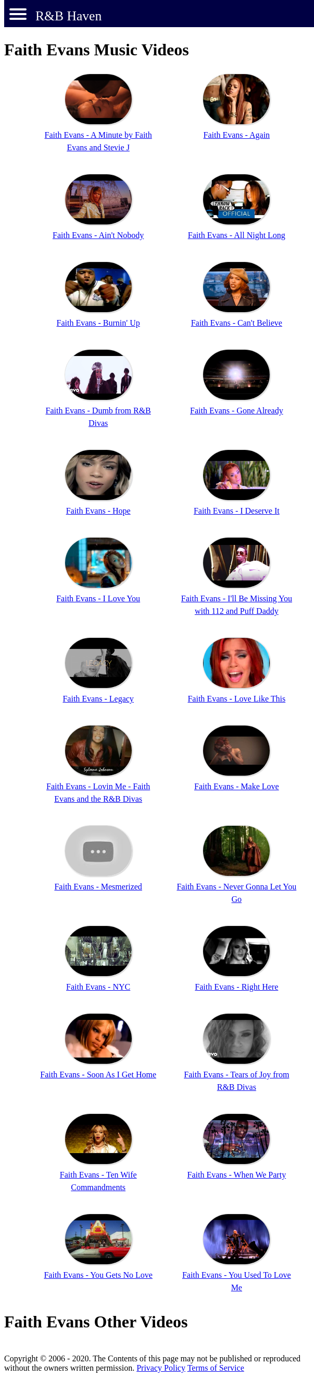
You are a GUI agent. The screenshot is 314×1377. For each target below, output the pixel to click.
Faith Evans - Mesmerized (98, 886)
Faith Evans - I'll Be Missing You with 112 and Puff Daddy (236, 604)
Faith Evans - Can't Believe (236, 322)
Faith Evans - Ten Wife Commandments (98, 1181)
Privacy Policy (160, 1367)
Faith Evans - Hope (98, 510)
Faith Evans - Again (237, 134)
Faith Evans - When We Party (236, 1174)
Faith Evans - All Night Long (236, 235)
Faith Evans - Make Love (236, 786)
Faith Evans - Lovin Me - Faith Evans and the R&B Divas (98, 792)
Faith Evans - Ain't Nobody (98, 235)
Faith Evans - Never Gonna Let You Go (236, 893)
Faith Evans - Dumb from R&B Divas (98, 417)
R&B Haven (68, 15)
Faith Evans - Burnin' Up (98, 322)
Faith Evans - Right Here (236, 986)
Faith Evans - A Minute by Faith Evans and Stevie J (98, 141)
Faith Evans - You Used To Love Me (236, 1281)
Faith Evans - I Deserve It (237, 510)
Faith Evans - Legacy (97, 698)
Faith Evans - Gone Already (236, 410)
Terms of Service (215, 1367)
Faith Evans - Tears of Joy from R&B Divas (236, 1080)
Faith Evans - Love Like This (236, 698)
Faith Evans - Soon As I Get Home (98, 1074)
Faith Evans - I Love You (98, 598)
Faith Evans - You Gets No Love (98, 1275)
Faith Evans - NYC (98, 986)
